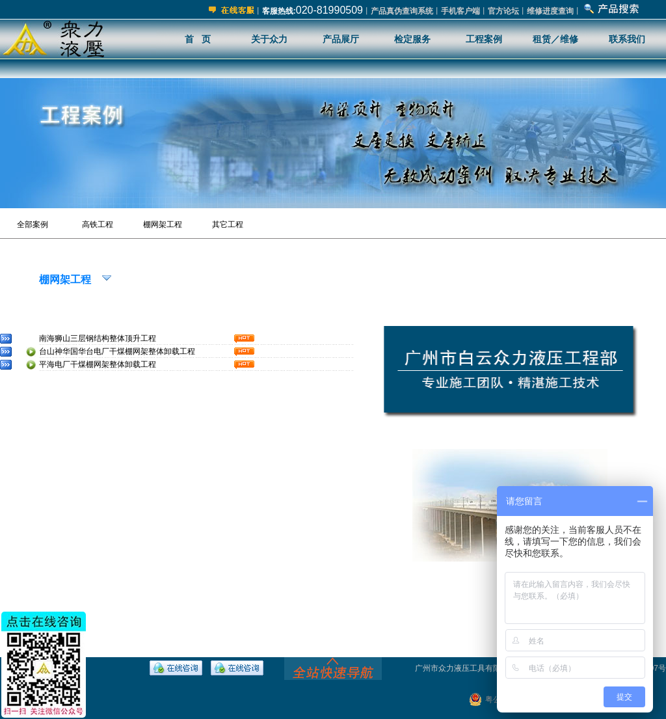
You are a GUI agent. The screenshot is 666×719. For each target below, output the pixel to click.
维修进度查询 (550, 11)
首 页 (198, 39)
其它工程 (227, 224)
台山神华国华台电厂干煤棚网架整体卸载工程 (117, 351)
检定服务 (412, 39)
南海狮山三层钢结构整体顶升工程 (97, 338)
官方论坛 (503, 11)
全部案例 (32, 224)
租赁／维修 (555, 39)
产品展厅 (341, 39)
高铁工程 (97, 224)
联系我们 (627, 39)
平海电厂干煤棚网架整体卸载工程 (97, 364)
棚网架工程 (162, 224)
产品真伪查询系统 (402, 11)
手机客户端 (460, 11)
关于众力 (269, 39)
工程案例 (484, 39)
